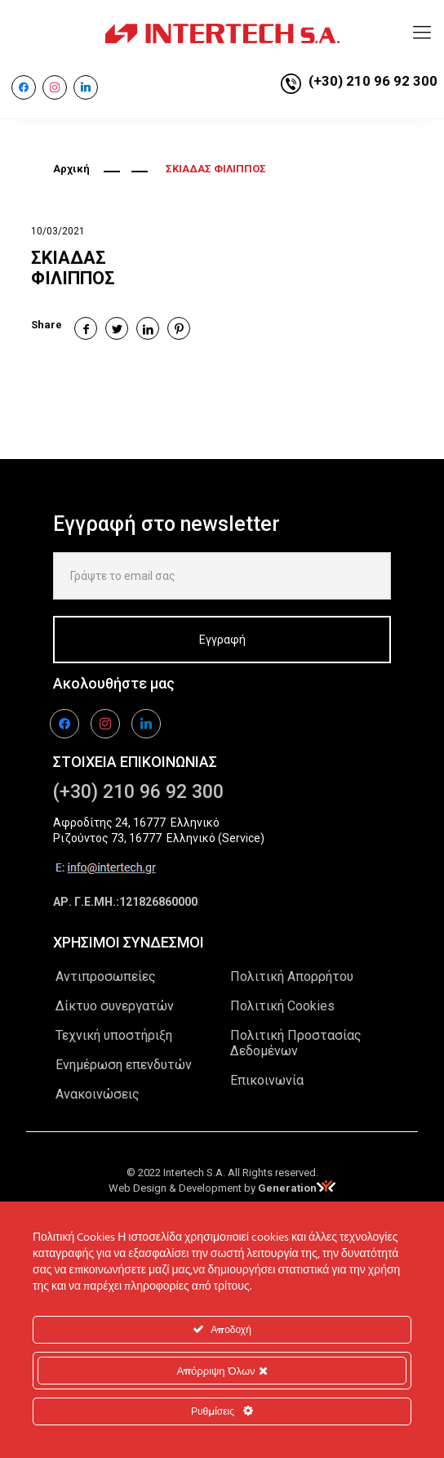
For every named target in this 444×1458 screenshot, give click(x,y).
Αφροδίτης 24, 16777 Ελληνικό (136, 822)
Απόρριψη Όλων (221, 1370)
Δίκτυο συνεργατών (115, 1006)
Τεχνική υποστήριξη (114, 1035)
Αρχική (71, 169)
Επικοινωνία (267, 1080)
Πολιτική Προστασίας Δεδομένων (296, 1043)
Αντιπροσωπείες (106, 976)
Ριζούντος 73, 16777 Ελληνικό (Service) (158, 838)
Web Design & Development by (222, 1188)
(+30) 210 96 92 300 (373, 81)
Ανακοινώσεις (98, 1094)
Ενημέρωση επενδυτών (124, 1064)
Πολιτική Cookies (282, 1006)
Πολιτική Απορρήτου (291, 976)
